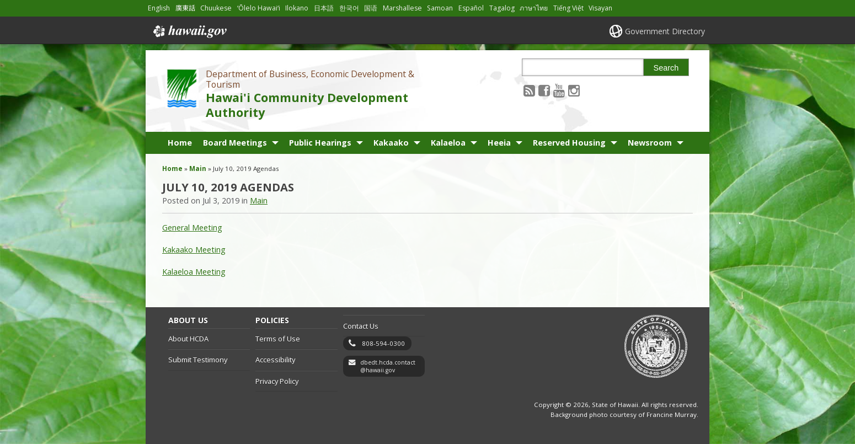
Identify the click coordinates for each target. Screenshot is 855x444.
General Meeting (192, 227)
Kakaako (391, 142)
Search (666, 67)
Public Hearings (320, 142)
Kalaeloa (448, 142)
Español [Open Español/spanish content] (471, 8)
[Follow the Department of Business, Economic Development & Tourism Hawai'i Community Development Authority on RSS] (529, 90)
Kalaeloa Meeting (194, 271)
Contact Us (360, 326)
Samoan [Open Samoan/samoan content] (440, 8)
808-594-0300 (383, 343)
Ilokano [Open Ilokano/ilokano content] (296, 8)
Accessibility (275, 360)
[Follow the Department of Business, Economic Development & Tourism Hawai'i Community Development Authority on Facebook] (544, 90)
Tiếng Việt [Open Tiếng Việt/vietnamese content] (568, 8)
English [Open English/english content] (159, 8)
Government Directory (665, 31)
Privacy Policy (276, 381)
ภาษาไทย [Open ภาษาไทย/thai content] (534, 8)
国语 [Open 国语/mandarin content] (370, 8)
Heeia (499, 142)
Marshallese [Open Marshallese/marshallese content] (402, 8)
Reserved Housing (569, 142)
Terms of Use (277, 339)
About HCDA (188, 339)
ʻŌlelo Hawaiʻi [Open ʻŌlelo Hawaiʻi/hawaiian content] (258, 8)
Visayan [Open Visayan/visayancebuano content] (600, 8)
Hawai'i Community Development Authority (307, 105)
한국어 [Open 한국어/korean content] (349, 8)
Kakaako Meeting (194, 249)
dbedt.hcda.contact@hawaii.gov (387, 367)
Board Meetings (235, 142)
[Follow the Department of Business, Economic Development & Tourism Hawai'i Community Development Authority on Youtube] (559, 90)
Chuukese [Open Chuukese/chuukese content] (216, 8)
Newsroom (650, 142)
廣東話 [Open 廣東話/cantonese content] (185, 8)
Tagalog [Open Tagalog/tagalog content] (502, 8)
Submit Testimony (197, 360)
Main (197, 168)
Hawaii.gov (189, 31)
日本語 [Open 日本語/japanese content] (324, 8)
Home (180, 142)
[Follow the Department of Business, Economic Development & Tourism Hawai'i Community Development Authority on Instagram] (574, 90)
